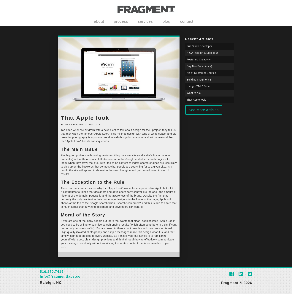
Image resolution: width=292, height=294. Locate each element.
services (145, 21)
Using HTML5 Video (199, 86)
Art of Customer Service (201, 72)
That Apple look (196, 99)
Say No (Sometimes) (199, 66)
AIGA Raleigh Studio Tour (202, 52)
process (121, 21)
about (99, 21)
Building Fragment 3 (199, 79)
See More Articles (204, 110)
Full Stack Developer (199, 46)
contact (186, 21)
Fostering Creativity (199, 59)
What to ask (194, 92)
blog (166, 21)
